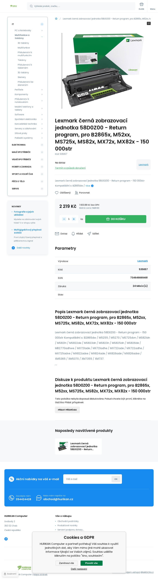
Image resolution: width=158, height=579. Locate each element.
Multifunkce (24, 47)
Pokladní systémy (24, 137)
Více (88, 185)
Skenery (22, 77)
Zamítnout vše (66, 563)
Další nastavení (79, 569)
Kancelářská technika (26, 123)
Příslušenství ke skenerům (25, 83)
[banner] (13, 6)
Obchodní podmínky (68, 521)
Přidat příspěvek (67, 410)
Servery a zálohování (25, 128)
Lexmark (143, 164)
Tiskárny (22, 60)
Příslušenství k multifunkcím (25, 54)
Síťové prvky (21, 133)
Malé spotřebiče (21, 152)
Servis (15, 188)
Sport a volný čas (22, 174)
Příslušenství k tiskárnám (25, 66)
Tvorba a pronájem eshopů (126, 572)
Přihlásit (115, 479)
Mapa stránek (40, 574)
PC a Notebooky (23, 30)
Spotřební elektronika (26, 119)
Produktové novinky (67, 525)
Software (19, 114)
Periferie (19, 89)
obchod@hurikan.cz (58, 499)
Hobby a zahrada (21, 166)
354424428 (23, 499)
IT (13, 24)
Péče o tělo (18, 181)
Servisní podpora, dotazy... (71, 529)
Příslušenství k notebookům (22, 101)
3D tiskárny (23, 43)
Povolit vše (91, 563)
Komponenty (21, 94)
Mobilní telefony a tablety (24, 108)
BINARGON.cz (147, 572)
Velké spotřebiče (21, 159)
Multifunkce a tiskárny (22, 37)
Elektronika (19, 144)
